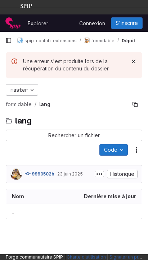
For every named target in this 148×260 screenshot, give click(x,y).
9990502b (39, 174)
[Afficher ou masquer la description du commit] (99, 174)
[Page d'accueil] (13, 23)
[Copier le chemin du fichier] (135, 104)
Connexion (92, 23)
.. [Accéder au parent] (13, 211)
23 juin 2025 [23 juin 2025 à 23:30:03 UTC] (70, 174)
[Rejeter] (133, 61)
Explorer (38, 23)
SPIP (20, 5)
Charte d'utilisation (86, 257)
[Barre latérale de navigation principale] (8, 40)
